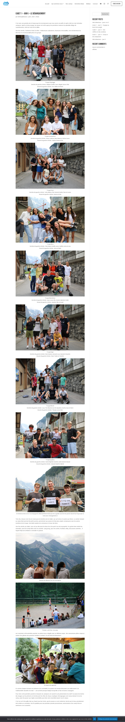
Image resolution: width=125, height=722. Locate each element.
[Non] (123, 719)
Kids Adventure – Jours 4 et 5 (100, 22)
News (37, 17)
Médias (88, 3)
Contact (95, 3)
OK (94, 719)
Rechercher (105, 14)
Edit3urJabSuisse (22, 17)
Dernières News (79, 3)
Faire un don (116, 4)
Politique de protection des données (107, 719)
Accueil (47, 3)
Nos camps (69, 3)
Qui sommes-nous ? (57, 3)
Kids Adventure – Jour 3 (99, 39)
